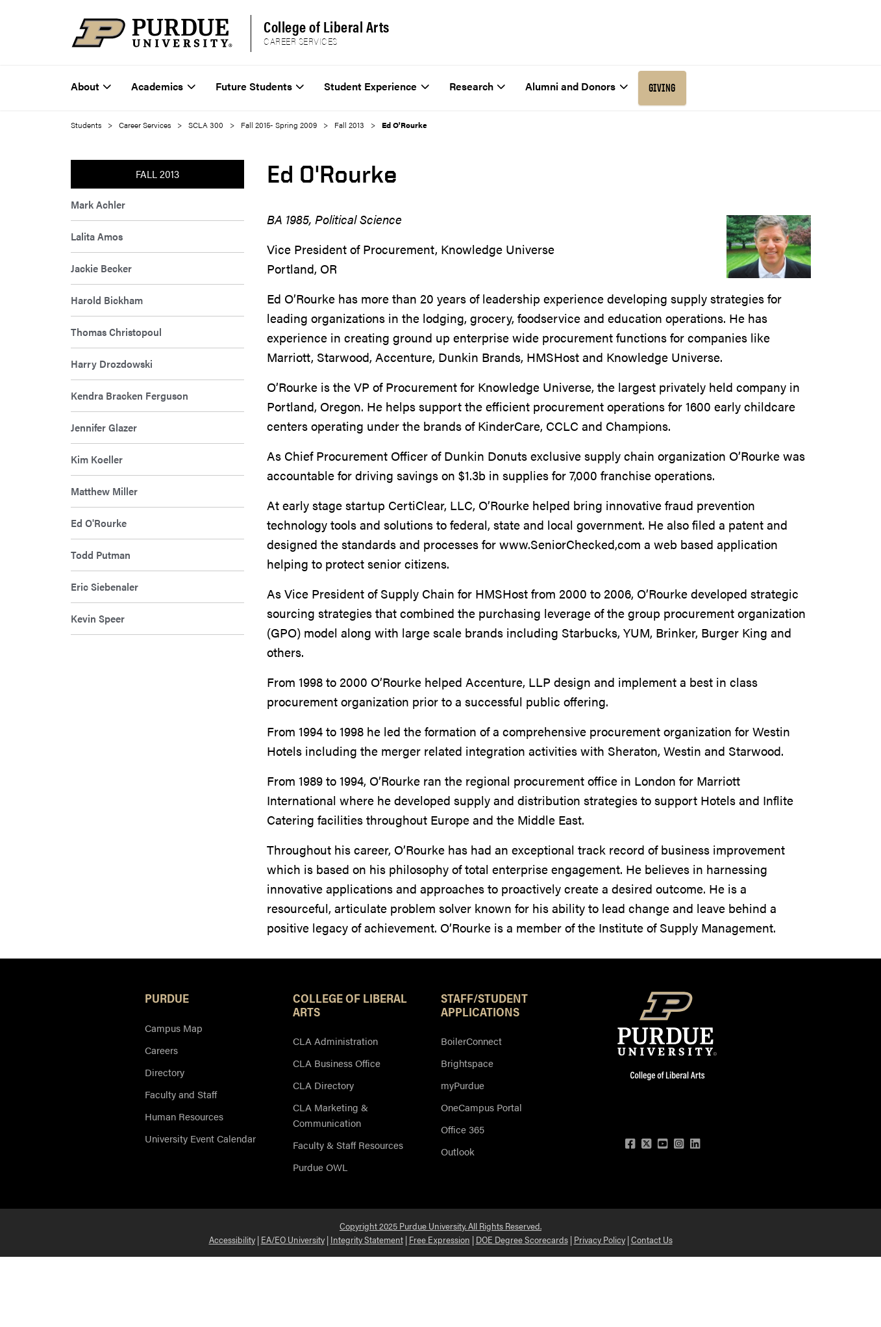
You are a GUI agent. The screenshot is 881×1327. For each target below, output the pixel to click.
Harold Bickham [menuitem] (107, 299)
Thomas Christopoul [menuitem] (116, 331)
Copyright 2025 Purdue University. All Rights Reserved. (440, 1225)
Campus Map (174, 1028)
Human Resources (184, 1116)
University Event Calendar (200, 1138)
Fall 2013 (349, 125)
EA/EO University (293, 1239)
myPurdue (462, 1085)
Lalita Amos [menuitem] (97, 236)
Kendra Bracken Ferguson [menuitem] (129, 395)
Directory (164, 1072)
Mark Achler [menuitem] (98, 204)
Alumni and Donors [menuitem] (576, 86)
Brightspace (467, 1063)
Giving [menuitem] (662, 87)
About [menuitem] (91, 86)
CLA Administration (335, 1041)
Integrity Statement (366, 1239)
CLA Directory (323, 1085)
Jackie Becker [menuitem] (101, 268)
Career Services (301, 41)
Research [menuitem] (477, 86)
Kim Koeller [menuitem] (97, 459)
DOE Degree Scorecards (522, 1239)
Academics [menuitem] (163, 86)
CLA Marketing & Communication (330, 1114)
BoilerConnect (471, 1041)
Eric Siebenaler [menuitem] (104, 586)
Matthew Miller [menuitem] (104, 490)
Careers (161, 1050)
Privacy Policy (599, 1239)
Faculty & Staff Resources (348, 1145)
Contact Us (652, 1239)
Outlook (458, 1151)
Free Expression (439, 1239)
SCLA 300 (205, 125)
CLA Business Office (336, 1063)
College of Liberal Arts (327, 26)
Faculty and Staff (181, 1094)
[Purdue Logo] (152, 32)
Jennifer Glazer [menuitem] (104, 427)
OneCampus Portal (481, 1107)
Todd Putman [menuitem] (100, 554)
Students (86, 125)
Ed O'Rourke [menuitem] (99, 522)
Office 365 (462, 1129)
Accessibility (232, 1239)
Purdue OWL (320, 1167)
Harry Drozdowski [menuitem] (112, 363)
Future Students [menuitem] (260, 86)
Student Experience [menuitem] (376, 86)
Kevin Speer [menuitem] (98, 618)
